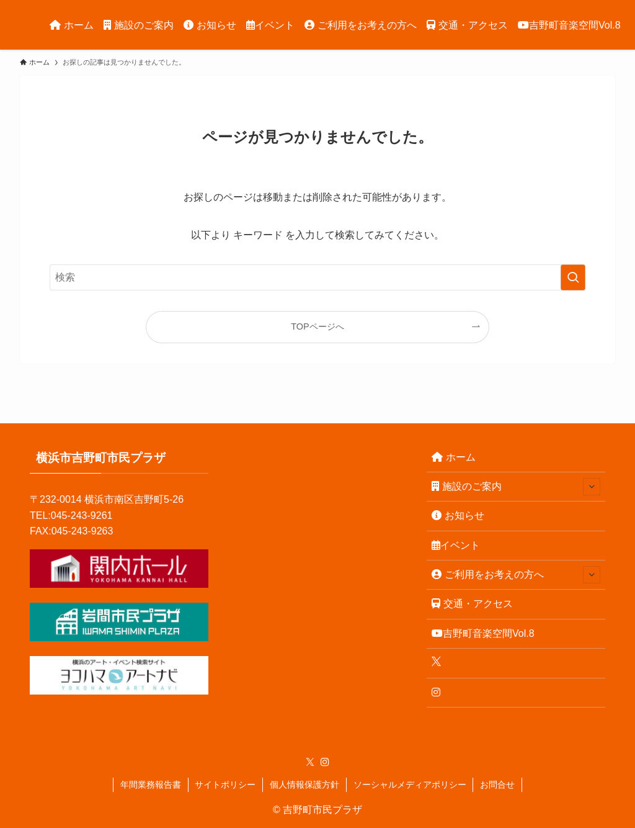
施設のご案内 (516, 486)
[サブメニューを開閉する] (591, 486)
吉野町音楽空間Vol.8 (483, 633)
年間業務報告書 (150, 785)
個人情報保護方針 (304, 785)
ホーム (454, 457)
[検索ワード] (317, 277)
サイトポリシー (225, 785)
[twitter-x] (310, 762)
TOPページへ (317, 326)
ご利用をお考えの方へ (516, 574)
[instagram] (325, 762)
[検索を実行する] (573, 277)
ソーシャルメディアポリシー (409, 785)
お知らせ (458, 515)
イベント (456, 545)
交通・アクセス (472, 603)
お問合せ (497, 785)
